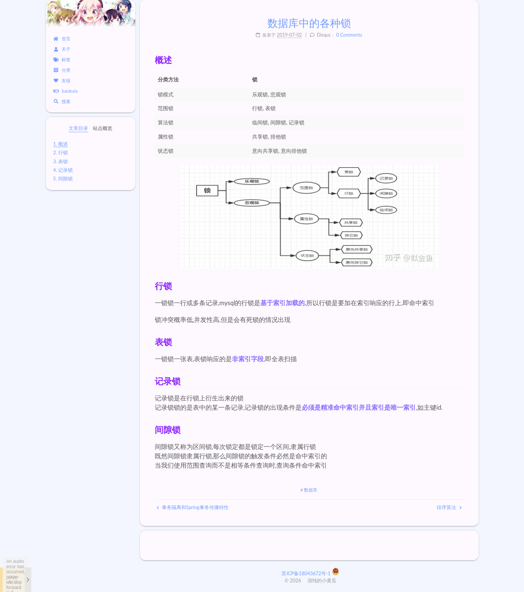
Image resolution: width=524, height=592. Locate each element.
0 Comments (349, 35)
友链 (62, 80)
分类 (62, 70)
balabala (65, 91)
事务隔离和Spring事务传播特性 (193, 507)
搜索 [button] (62, 101)
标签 (62, 59)
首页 (62, 38)
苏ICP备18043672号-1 (307, 573)
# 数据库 (309, 490)
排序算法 (449, 507)
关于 (62, 49)
